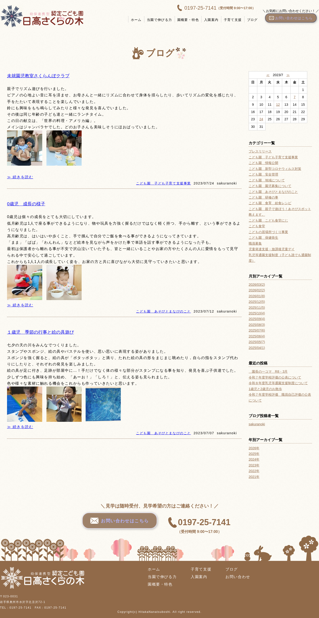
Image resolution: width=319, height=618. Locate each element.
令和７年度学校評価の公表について (275, 377)
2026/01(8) (257, 296)
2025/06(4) (257, 336)
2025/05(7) (257, 342)
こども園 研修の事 (263, 197)
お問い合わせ (237, 577)
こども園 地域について (267, 180)
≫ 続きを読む (20, 177)
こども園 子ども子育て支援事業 (163, 183)
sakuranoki (257, 424)
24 (261, 119)
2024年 (254, 459)
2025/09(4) (257, 319)
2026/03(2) (257, 284)
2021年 (254, 477)
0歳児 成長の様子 (26, 203)
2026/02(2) (257, 290)
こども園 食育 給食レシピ (270, 203)
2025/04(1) (257, 348)
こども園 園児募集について (270, 186)
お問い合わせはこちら (120, 523)
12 (278, 104)
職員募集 (255, 243)
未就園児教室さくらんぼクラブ (38, 75)
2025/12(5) (257, 302)
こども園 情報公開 (263, 163)
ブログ (250, 20)
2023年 (254, 465)
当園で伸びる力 (157, 20)
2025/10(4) (257, 313)
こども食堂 (257, 226)
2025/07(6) (257, 330)
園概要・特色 (186, 20)
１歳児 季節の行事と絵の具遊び (40, 332)
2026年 (254, 448)
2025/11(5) (257, 307)
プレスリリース (260, 151)
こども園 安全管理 (263, 174)
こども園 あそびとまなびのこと (163, 311)
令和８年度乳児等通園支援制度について (278, 383)
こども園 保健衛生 (263, 237)
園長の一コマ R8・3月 (268, 371)
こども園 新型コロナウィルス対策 (275, 169)
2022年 (254, 471)
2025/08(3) (257, 325)
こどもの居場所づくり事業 (268, 232)
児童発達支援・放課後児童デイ (272, 249)
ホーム (134, 20)
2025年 (254, 454)
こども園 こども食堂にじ (268, 220)
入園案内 (209, 20)
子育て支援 (231, 20)
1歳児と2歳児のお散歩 (265, 389)
